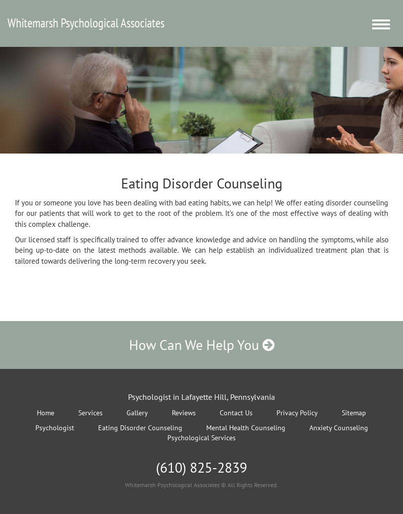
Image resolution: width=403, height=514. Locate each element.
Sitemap (354, 412)
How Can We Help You (201, 345)
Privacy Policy (297, 412)
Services (90, 412)
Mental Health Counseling (245, 427)
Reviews (184, 412)
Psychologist (54, 427)
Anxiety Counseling (338, 427)
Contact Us (236, 412)
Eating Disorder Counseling (140, 427)
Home (45, 412)
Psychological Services (201, 437)
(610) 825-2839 (201, 467)
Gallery (137, 412)
